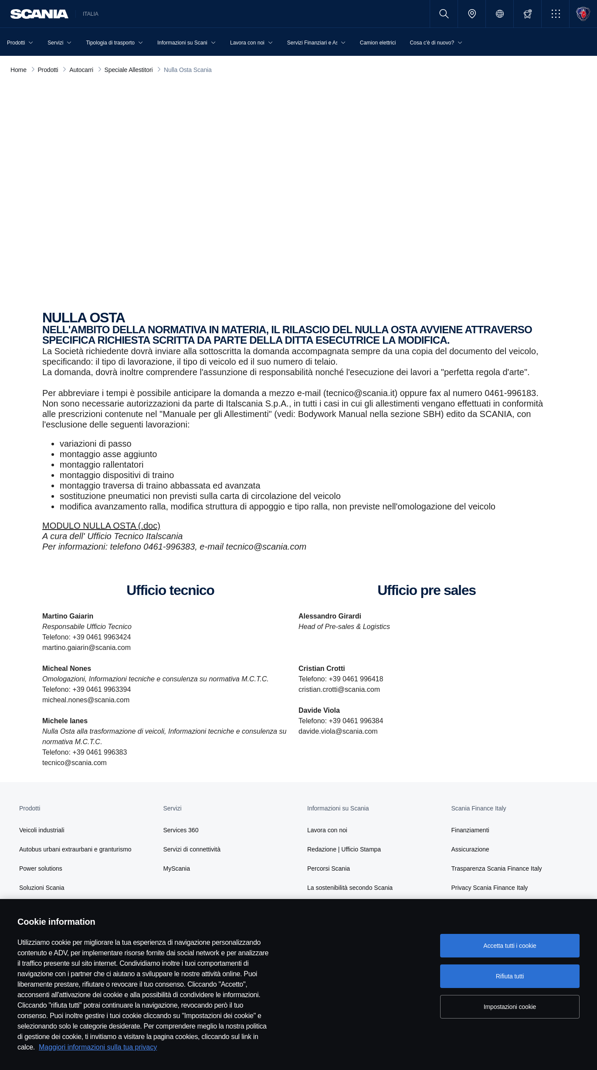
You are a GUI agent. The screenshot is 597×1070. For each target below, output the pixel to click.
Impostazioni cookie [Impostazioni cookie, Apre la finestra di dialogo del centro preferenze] (510, 1006)
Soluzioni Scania (41, 887)
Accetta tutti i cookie (509, 945)
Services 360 (181, 830)
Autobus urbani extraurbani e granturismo (75, 849)
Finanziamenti (470, 830)
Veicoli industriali (41, 830)
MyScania (176, 868)
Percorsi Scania (328, 868)
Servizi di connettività (192, 849)
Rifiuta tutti (510, 976)
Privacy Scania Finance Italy (489, 887)
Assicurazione (470, 849)
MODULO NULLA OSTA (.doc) (101, 525)
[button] (555, 13)
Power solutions (40, 868)
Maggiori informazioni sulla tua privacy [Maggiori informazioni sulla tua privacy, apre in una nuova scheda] (98, 1047)
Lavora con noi (327, 830)
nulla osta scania (155, 242)
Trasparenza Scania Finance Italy (496, 868)
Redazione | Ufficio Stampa (344, 849)
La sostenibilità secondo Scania (350, 887)
